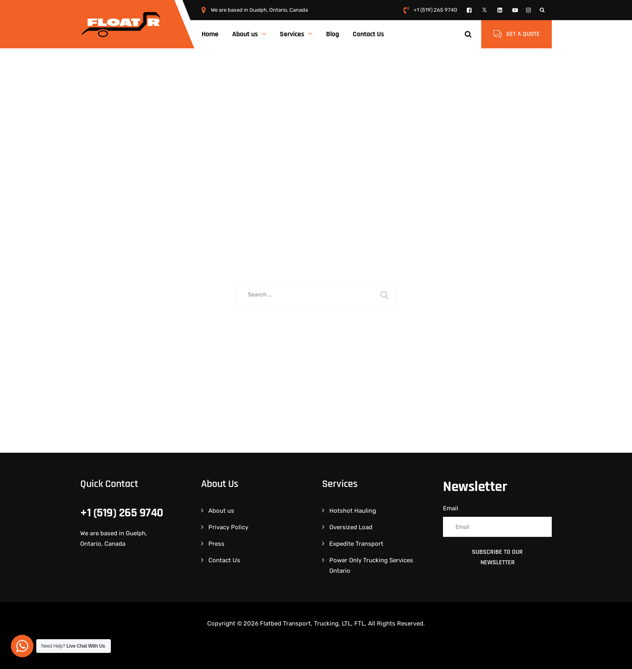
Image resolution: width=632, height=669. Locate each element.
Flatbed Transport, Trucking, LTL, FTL (312, 623)
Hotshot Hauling (352, 510)
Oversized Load (350, 527)
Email (450, 508)
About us (245, 34)
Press (216, 543)
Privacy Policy (228, 527)
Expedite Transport (356, 543)
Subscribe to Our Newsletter (497, 557)
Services (292, 34)
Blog (332, 34)
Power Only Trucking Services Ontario (371, 565)
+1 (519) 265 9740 (435, 10)
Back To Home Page (310, 336)
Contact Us (368, 34)
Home (210, 34)
